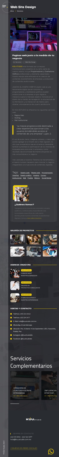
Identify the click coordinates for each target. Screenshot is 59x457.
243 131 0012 (25, 314)
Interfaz (15, 175)
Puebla (30, 178)
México (37, 178)
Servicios (20, 11)
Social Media (46, 178)
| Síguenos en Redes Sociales (23, 448)
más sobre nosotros (34, 218)
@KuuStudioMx (27, 335)
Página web (35, 173)
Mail (24, 178)
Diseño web (25, 173)
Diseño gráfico (26, 175)
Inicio (12, 11)
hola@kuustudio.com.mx (27, 321)
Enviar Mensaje (26, 325)
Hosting (36, 175)
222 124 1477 (25, 317)
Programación (47, 173)
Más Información (22, 396)
